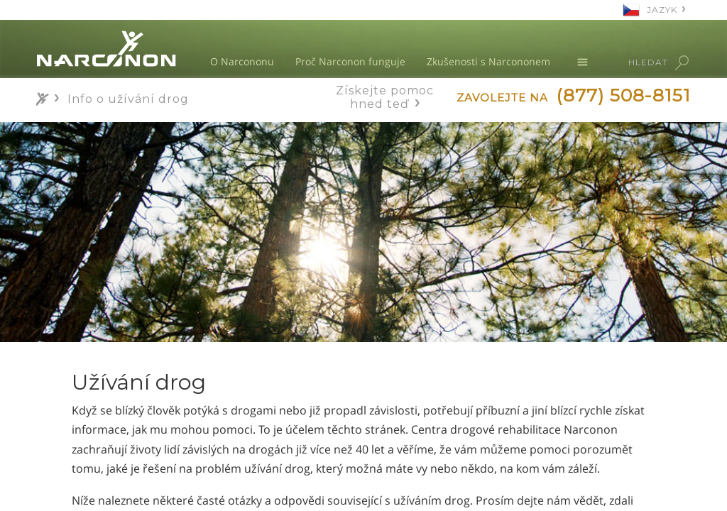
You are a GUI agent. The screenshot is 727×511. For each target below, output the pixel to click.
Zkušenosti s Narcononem (488, 61)
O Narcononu (242, 61)
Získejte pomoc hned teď (385, 97)
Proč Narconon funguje (350, 61)
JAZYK (662, 9)
